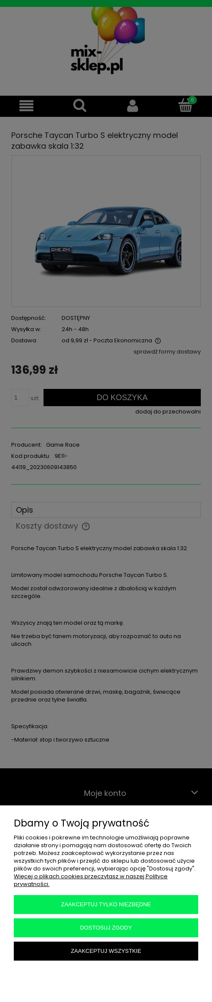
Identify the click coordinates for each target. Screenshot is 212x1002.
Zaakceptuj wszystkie (106, 951)
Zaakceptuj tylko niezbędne (106, 904)
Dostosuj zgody (106, 927)
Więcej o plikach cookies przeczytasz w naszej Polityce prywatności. (91, 880)
